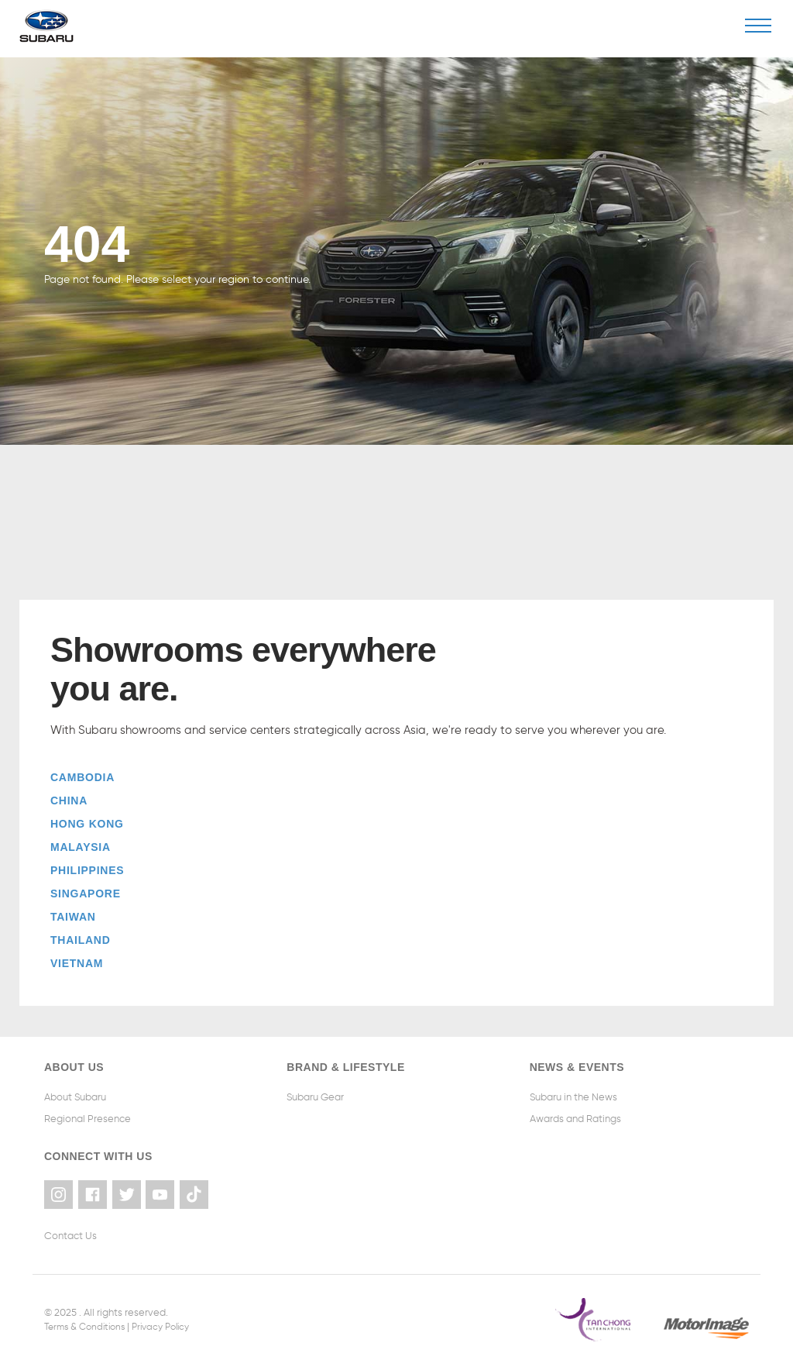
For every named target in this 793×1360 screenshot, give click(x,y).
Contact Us (70, 1231)
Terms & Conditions (88, 1321)
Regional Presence (87, 1118)
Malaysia (80, 847)
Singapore (85, 893)
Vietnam (76, 963)
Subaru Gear (315, 1097)
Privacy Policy (172, 1321)
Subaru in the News (573, 1097)
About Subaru (75, 1097)
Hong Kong (87, 824)
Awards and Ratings (575, 1118)
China (69, 800)
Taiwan (73, 917)
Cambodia (82, 777)
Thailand (80, 940)
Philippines (87, 870)
